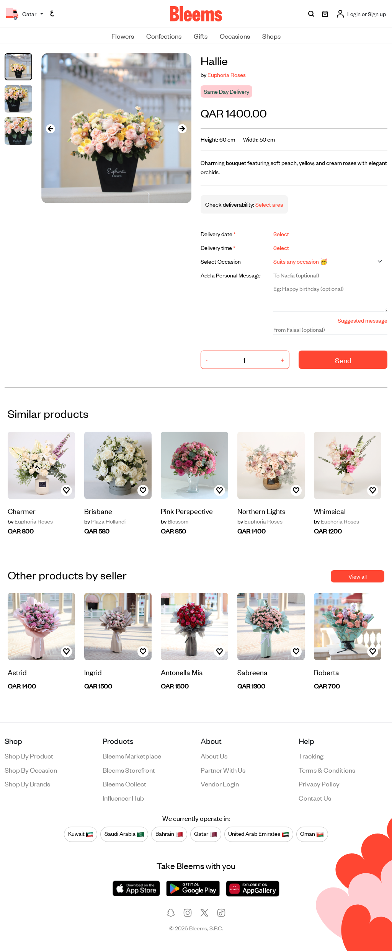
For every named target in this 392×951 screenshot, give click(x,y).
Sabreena (252, 672)
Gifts (200, 35)
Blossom (174, 521)
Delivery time (218, 247)
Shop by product (29, 755)
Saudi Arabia (124, 833)
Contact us (315, 797)
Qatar (205, 833)
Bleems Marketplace (132, 755)
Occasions (235, 35)
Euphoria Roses (226, 74)
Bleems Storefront (129, 769)
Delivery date (218, 234)
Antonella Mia (182, 672)
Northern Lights (261, 510)
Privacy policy (319, 783)
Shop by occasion (31, 769)
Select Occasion (221, 261)
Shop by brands (27, 783)
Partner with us (223, 769)
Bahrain (169, 833)
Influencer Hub (123, 797)
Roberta (326, 672)
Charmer (22, 510)
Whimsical (330, 510)
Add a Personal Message (231, 275)
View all (357, 576)
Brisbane (98, 510)
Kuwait (80, 833)
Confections (163, 35)
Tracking (311, 755)
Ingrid (93, 672)
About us (214, 755)
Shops (271, 35)
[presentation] (50, 128)
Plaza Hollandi (105, 521)
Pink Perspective (187, 510)
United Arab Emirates (258, 833)
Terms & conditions (327, 769)
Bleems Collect (124, 783)
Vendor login (220, 783)
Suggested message (362, 320)
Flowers (122, 35)
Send (343, 360)
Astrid (17, 672)
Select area (268, 204)
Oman (312, 833)
